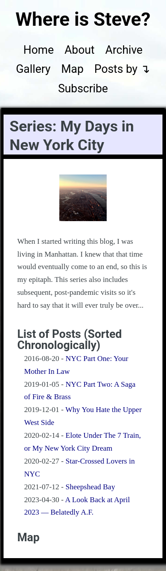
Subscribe (83, 88)
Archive (124, 49)
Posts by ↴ (122, 68)
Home (38, 49)
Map (72, 68)
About (80, 49)
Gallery (33, 68)
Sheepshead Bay (90, 487)
